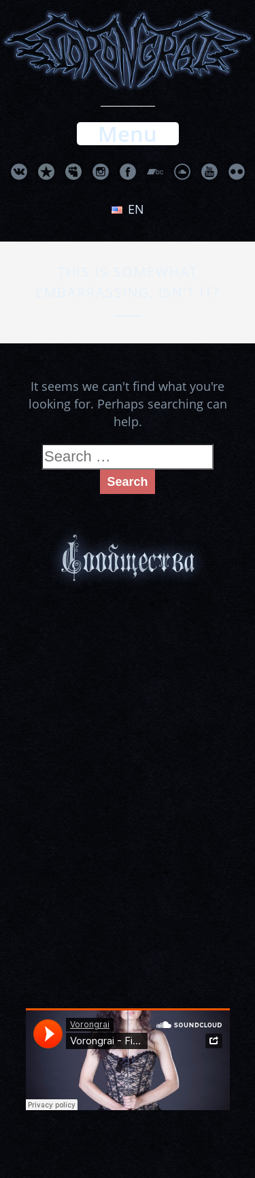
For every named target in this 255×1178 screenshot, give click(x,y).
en (128, 209)
